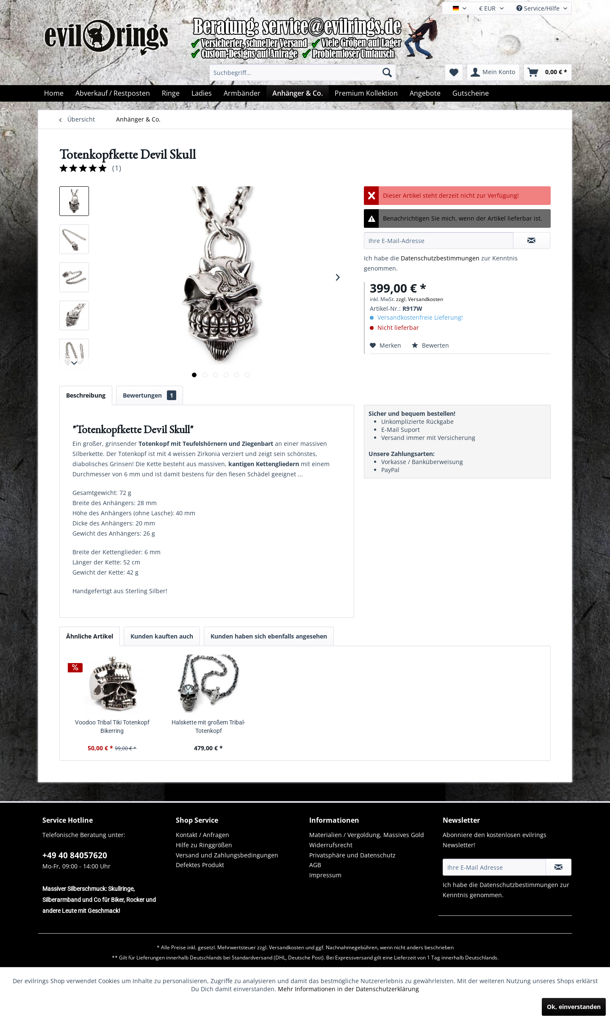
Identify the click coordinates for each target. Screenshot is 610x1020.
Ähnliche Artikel (89, 636)
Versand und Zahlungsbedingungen (227, 855)
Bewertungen (149, 395)
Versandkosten (286, 947)
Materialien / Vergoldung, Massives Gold (366, 835)
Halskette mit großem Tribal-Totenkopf (208, 726)
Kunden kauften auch (161, 636)
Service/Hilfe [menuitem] (538, 8)
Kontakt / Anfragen (202, 835)
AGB (315, 865)
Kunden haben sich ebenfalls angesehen (269, 636)
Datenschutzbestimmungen (440, 258)
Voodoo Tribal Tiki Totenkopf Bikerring (112, 726)
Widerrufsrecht (330, 845)
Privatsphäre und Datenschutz (352, 855)
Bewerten (430, 345)
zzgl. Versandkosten (419, 299)
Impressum (325, 875)
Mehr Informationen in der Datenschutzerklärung (348, 989)
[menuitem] (302, 72)
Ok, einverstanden (574, 1007)
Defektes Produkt (200, 865)
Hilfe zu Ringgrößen (204, 845)
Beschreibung (85, 395)
